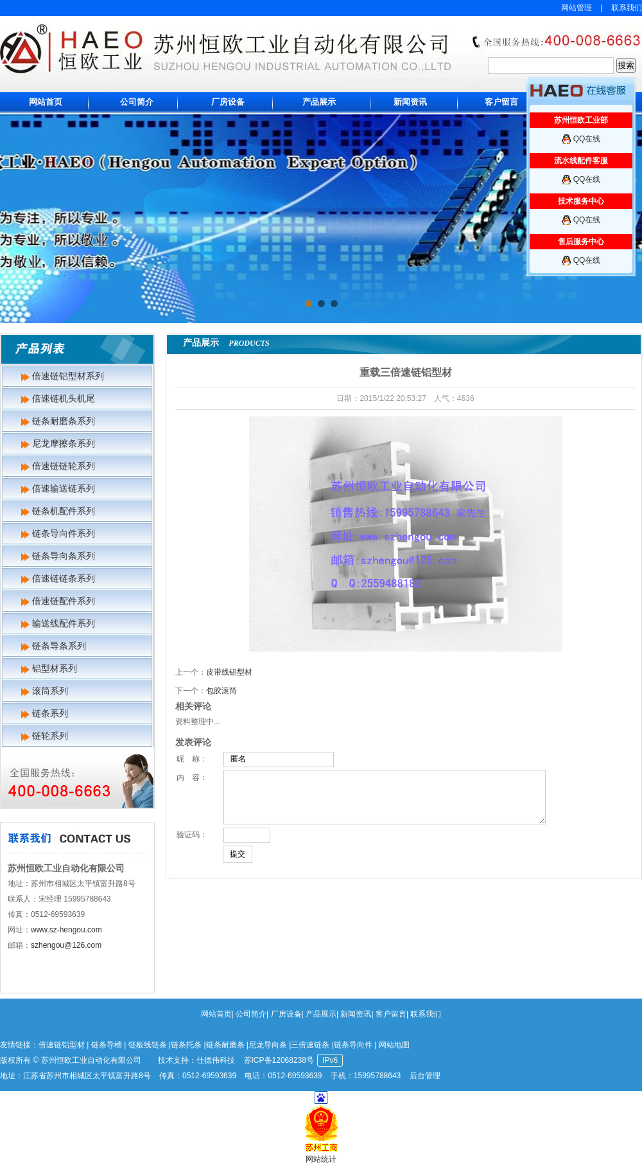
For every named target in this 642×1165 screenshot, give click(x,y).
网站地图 (394, 1044)
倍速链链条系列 (63, 578)
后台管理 (425, 1075)
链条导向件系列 (63, 533)
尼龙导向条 (267, 1044)
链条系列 (50, 713)
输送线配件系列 (63, 623)
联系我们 (626, 7)
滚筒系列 (50, 691)
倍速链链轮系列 (63, 466)
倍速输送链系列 (63, 488)
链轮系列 (50, 736)
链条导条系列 (59, 646)
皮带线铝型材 (229, 672)
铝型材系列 (54, 668)
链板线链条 (147, 1044)
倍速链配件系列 (63, 601)
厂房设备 (228, 102)
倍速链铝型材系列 (68, 376)
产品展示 (319, 102)
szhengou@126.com (66, 945)
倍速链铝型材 (62, 1044)
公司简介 (136, 102)
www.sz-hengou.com (66, 929)
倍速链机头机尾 (63, 398)
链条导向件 (353, 1044)
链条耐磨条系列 (63, 421)
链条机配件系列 (63, 511)
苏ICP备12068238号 (279, 1060)
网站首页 (45, 102)
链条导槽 (106, 1044)
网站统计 (321, 1159)
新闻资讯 (410, 102)
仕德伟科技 (215, 1060)
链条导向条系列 (63, 556)
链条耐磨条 (225, 1044)
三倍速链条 (310, 1044)
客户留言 (501, 102)
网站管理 (576, 7)
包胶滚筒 (221, 690)
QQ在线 (587, 138)
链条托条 (186, 1044)
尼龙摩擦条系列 (63, 443)
